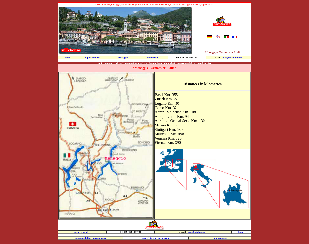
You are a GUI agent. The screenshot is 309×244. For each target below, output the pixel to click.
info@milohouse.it (232, 57)
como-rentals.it (219, 238)
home (241, 232)
